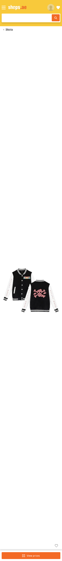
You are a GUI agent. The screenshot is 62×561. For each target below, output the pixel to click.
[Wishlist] (58, 7)
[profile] (50, 7)
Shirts (9, 29)
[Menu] (4, 8)
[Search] (56, 17)
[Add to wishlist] (56, 546)
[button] (31, 289)
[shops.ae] (25, 7)
